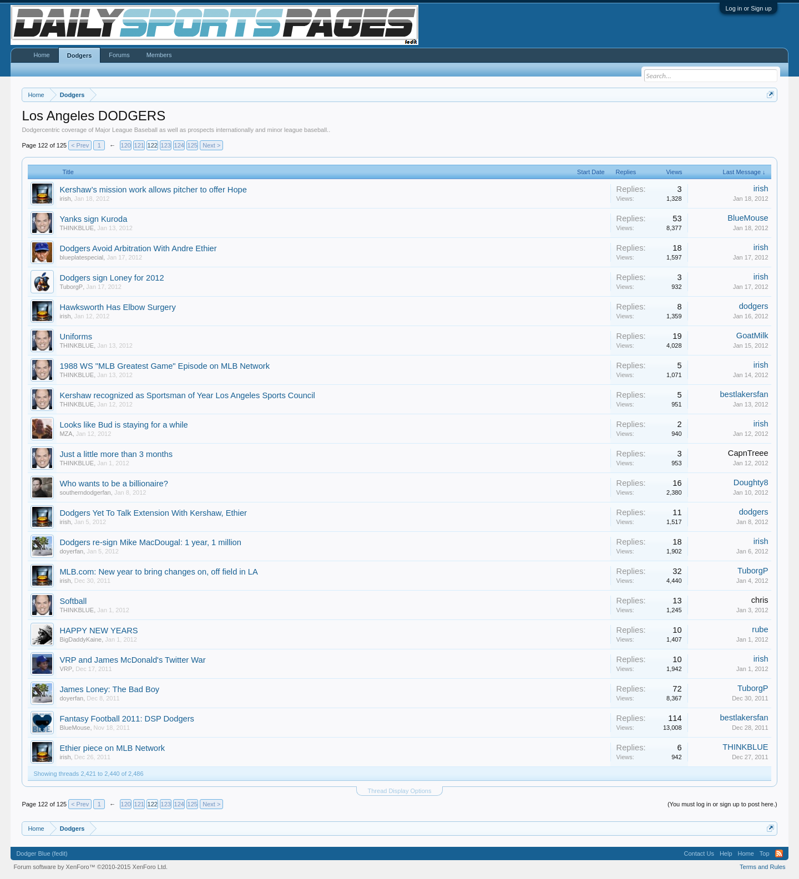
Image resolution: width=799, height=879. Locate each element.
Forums (119, 55)
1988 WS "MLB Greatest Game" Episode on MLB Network (164, 366)
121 (139, 145)
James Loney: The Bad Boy (109, 689)
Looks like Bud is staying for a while (123, 424)
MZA (65, 433)
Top (765, 853)
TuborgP (71, 286)
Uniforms (75, 336)
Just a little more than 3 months (116, 454)
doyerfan (71, 551)
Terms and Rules (763, 866)
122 (153, 145)
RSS (779, 853)
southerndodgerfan (84, 492)
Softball (73, 601)
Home (41, 55)
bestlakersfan (744, 394)
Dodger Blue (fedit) (41, 853)
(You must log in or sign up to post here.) (722, 804)
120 (126, 145)
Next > (211, 145)
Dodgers (79, 55)
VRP (65, 668)
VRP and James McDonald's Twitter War (132, 660)
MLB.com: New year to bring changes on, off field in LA (158, 571)
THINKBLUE (76, 228)
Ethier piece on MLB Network (112, 748)
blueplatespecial (81, 257)
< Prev (80, 145)
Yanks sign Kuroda (93, 219)
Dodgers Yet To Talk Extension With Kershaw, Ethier (153, 513)
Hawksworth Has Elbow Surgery (117, 307)
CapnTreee (748, 453)
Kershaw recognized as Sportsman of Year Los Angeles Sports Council (187, 395)
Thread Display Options (400, 790)
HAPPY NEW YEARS (98, 630)
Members (159, 55)
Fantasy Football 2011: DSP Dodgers (126, 718)
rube (760, 629)
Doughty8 (751, 482)
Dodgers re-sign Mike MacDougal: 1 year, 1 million (150, 542)
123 (166, 145)
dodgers (753, 306)
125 (193, 145)
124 (179, 145)
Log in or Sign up (748, 8)
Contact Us (699, 853)
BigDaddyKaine (80, 639)
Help (726, 853)
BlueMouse (747, 218)
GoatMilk (752, 335)
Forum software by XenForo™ (90, 866)
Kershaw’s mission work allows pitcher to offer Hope (153, 189)
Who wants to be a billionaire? (113, 483)
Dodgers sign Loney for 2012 (111, 277)
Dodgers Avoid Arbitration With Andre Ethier (137, 248)
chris (759, 600)
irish (64, 198)
